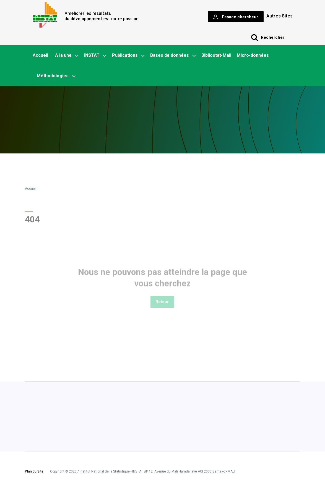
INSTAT (95, 55)
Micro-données (253, 55)
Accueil (40, 55)
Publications (125, 55)
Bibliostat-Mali (216, 55)
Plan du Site (34, 471)
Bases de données (173, 55)
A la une (67, 55)
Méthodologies (56, 76)
